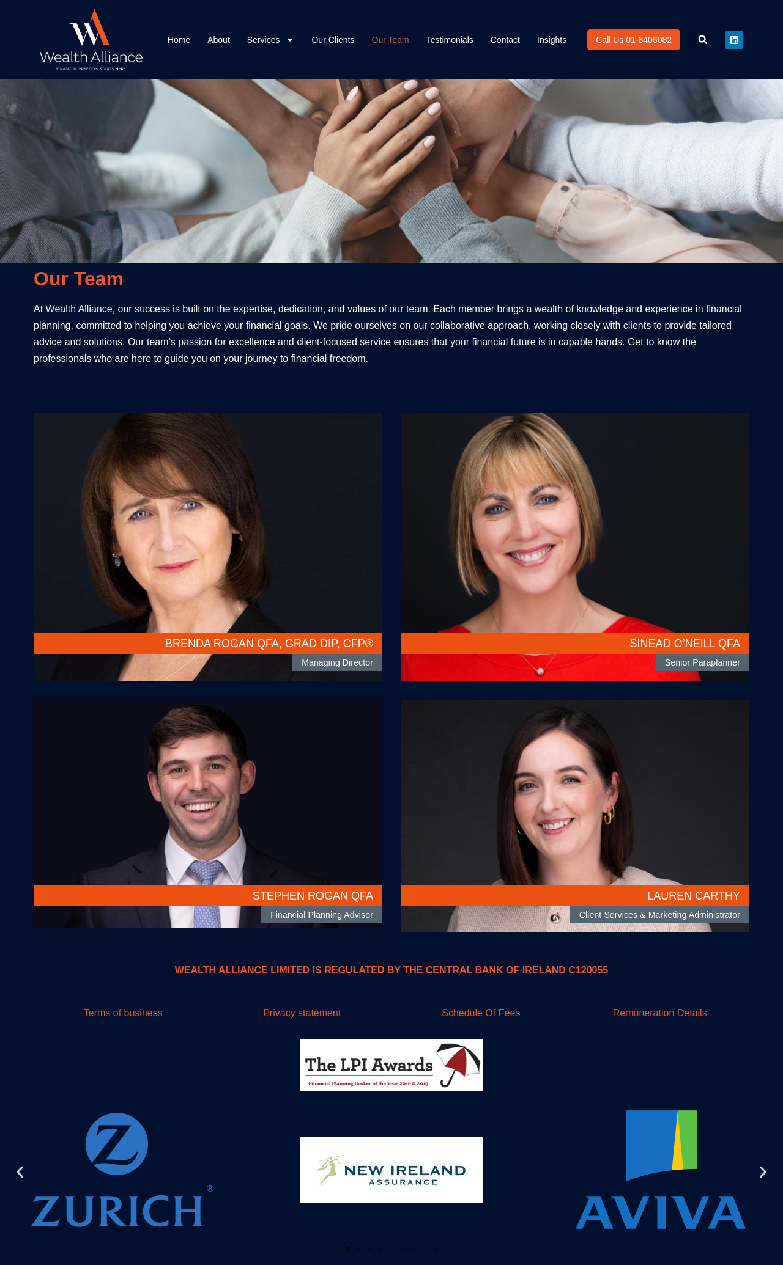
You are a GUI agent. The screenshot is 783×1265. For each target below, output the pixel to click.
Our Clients (332, 40)
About (218, 40)
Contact (505, 40)
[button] (702, 40)
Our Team (390, 40)
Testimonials (449, 40)
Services (271, 39)
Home (179, 40)
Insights (551, 40)
